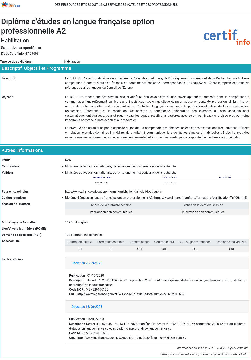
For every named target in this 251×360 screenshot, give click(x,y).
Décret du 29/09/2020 (87, 263)
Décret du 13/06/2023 (87, 307)
